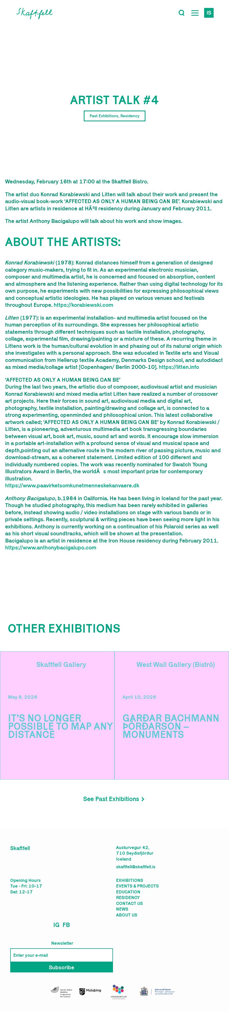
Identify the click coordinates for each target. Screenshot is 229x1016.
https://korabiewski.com (83, 305)
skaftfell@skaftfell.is (135, 866)
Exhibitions (129, 880)
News (122, 909)
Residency (128, 897)
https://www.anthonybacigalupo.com (50, 547)
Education (128, 891)
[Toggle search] (181, 12)
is (208, 12)
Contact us (129, 903)
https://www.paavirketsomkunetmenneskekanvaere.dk (72, 485)
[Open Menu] (195, 12)
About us (126, 915)
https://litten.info (179, 367)
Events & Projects (137, 886)
